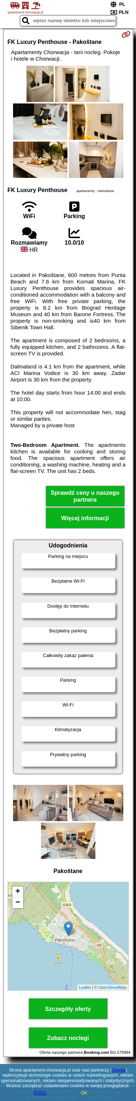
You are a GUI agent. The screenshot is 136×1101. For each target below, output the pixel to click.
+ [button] (17, 891)
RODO (40, 1093)
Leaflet (85, 987)
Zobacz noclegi (68, 1038)
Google (119, 1070)
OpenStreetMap (112, 987)
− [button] (17, 902)
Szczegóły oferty (68, 1009)
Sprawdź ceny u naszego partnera (85, 496)
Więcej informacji (85, 518)
